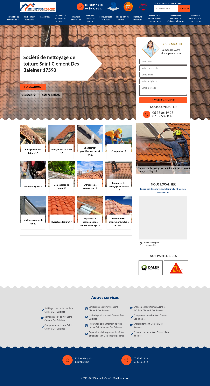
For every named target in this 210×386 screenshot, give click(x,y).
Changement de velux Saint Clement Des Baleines (151, 317)
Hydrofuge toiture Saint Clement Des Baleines (106, 317)
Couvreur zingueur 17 (76, 18)
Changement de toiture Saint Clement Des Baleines (58, 327)
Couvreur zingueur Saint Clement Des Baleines (151, 334)
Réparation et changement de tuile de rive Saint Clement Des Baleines (105, 325)
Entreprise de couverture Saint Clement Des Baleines (103, 308)
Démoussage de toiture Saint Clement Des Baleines (58, 318)
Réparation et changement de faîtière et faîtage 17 (175, 18)
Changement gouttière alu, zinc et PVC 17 (195, 18)
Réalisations (32, 87)
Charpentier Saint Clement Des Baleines (148, 325)
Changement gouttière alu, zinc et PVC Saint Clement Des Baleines (150, 308)
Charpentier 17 (45, 18)
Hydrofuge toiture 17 (137, 18)
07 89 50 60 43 (94, 8)
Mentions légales (121, 378)
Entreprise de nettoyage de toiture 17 (60, 18)
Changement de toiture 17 (122, 18)
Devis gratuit (29, 95)
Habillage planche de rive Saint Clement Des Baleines (59, 310)
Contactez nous (51, 95)
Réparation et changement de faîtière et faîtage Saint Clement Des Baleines (106, 334)
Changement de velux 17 (29, 18)
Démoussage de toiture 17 (105, 18)
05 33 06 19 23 (94, 5)
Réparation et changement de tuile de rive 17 (154, 18)
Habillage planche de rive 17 (90, 18)
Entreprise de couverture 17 (13, 18)
